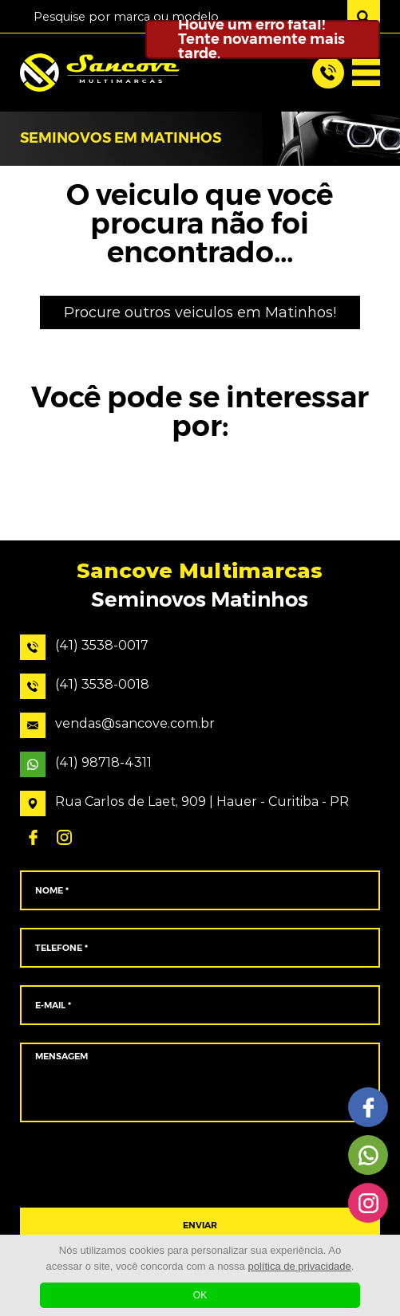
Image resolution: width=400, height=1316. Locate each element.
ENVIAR (200, 1225)
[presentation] (200, 1165)
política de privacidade (299, 1266)
